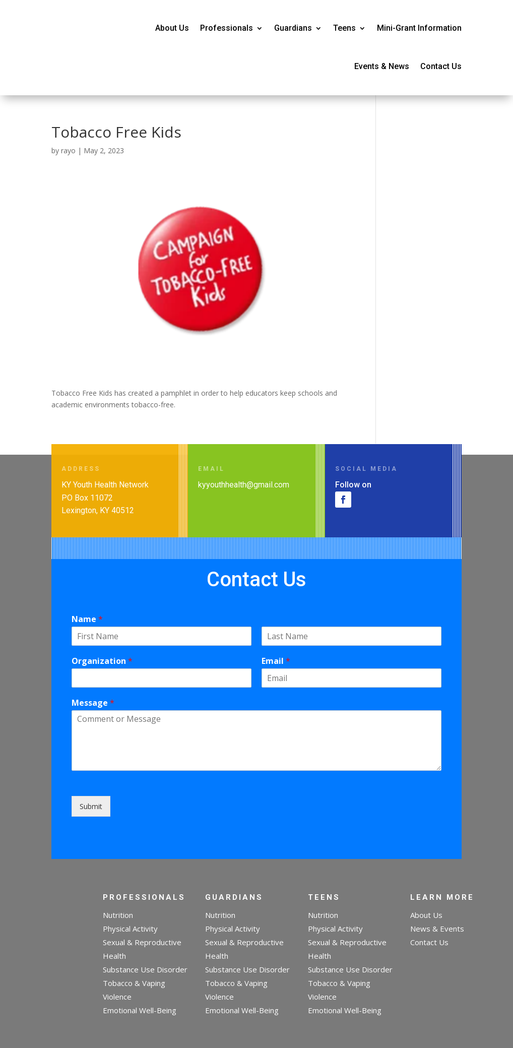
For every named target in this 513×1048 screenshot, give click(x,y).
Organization (102, 661)
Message (93, 703)
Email (276, 661)
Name (87, 619)
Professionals (226, 28)
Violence (117, 997)
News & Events (437, 928)
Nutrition (118, 915)
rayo (68, 150)
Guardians (293, 28)
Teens (344, 28)
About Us (172, 28)
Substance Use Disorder (145, 969)
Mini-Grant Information (419, 28)
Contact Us (441, 66)
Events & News (381, 66)
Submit (91, 806)
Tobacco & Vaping (134, 983)
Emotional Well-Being (139, 1010)
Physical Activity (130, 928)
